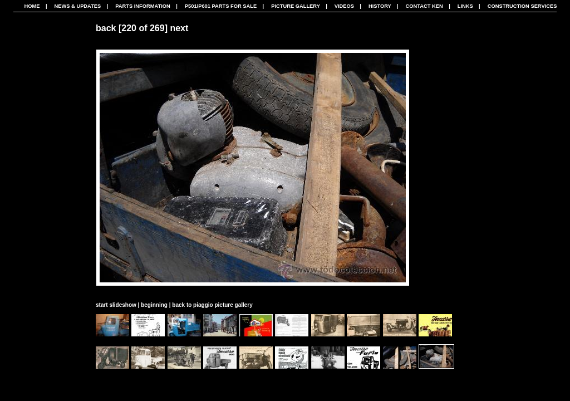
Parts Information (142, 6)
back (106, 28)
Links (465, 6)
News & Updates (77, 6)
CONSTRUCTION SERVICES (522, 6)
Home (32, 6)
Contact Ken (424, 6)
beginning (154, 305)
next (179, 28)
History (379, 6)
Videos (344, 6)
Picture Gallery (295, 6)
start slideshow (116, 305)
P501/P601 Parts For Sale (221, 6)
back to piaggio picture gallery (212, 305)
